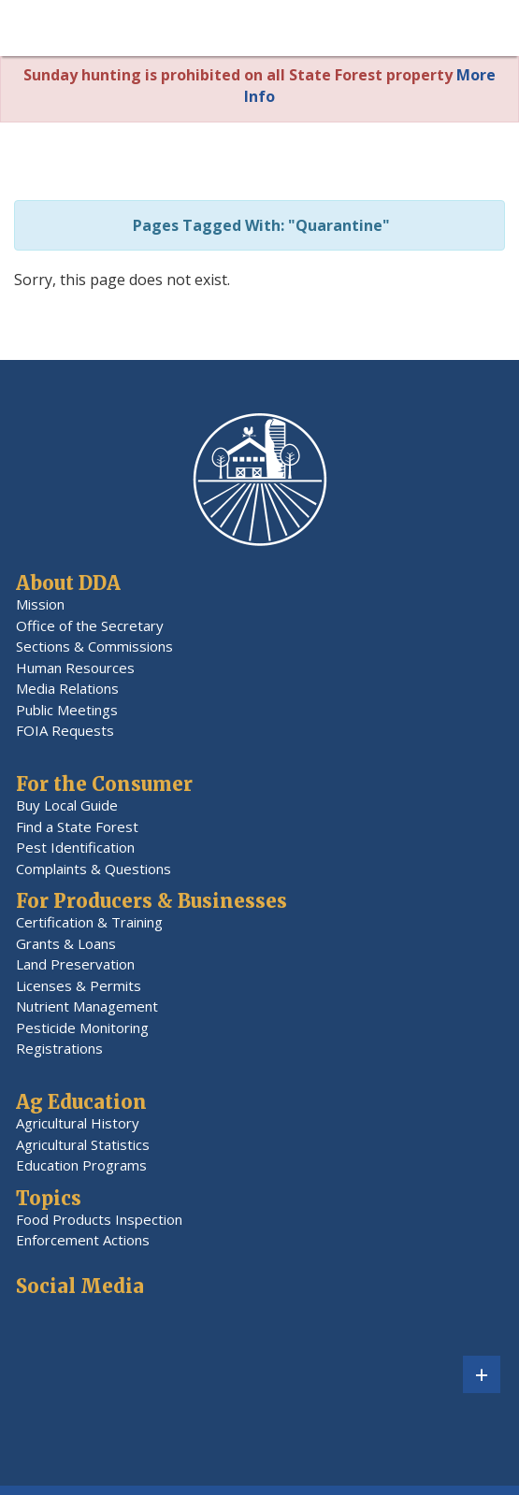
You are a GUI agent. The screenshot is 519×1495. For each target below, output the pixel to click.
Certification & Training (89, 922)
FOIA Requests (65, 730)
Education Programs (81, 1165)
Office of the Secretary (90, 625)
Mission (40, 604)
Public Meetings (67, 709)
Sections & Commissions (94, 646)
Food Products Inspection (99, 1219)
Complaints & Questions (93, 868)
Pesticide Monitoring (82, 1027)
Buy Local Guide (67, 805)
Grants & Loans (66, 943)
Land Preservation (75, 964)
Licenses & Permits (78, 985)
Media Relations (67, 688)
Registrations (59, 1048)
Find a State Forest (77, 826)
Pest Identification (75, 847)
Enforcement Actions (83, 1239)
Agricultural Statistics (83, 1144)
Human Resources (75, 667)
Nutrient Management (87, 1006)
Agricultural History (77, 1123)
